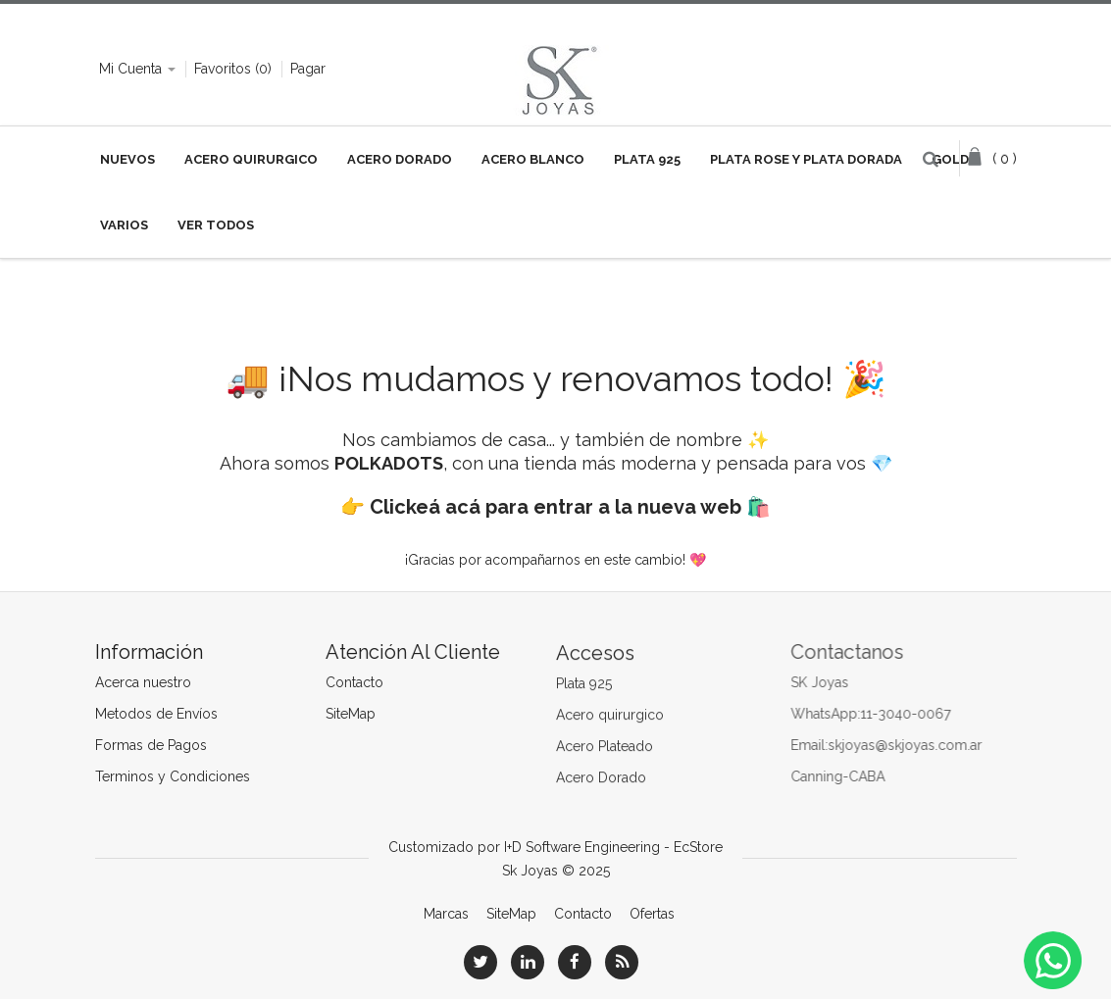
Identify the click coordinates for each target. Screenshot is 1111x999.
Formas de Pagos (150, 745)
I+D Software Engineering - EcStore (613, 847)
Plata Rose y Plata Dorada (806, 159)
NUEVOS (127, 159)
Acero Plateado (604, 748)
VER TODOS (215, 225)
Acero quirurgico (610, 716)
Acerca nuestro (142, 682)
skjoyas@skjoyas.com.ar (909, 745)
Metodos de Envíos (155, 714)
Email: (814, 745)
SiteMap (350, 714)
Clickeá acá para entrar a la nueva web (555, 507)
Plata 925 (647, 159)
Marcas (446, 914)
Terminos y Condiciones (171, 776)
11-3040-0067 (910, 714)
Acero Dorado (399, 159)
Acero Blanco (532, 159)
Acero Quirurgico (251, 159)
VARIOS (124, 225)
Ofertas (652, 914)
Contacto (353, 682)
